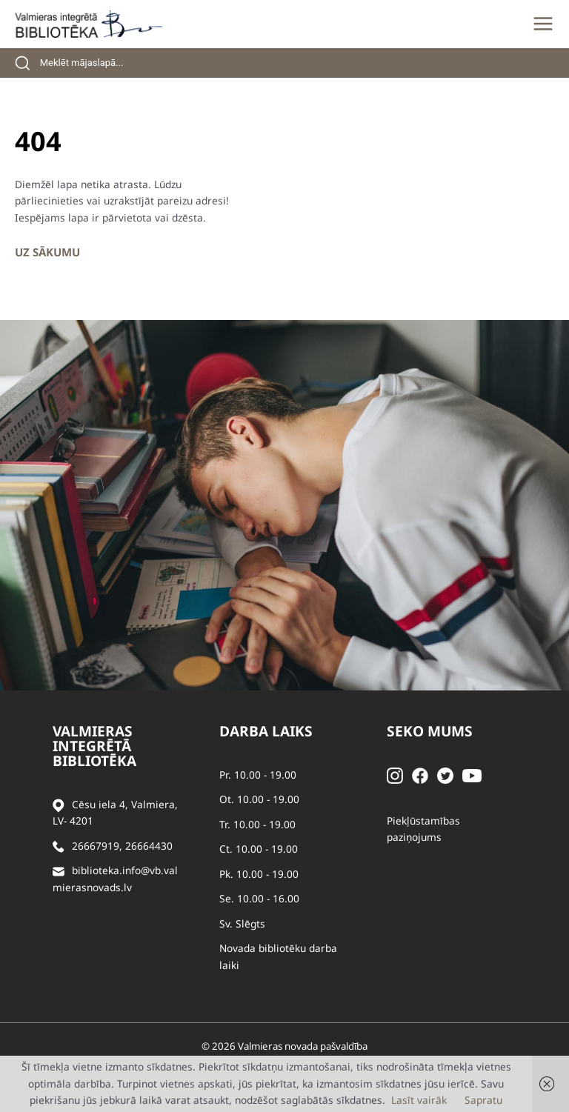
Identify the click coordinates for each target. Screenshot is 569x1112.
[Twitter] (445, 775)
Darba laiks (266, 731)
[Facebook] (420, 775)
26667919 (95, 846)
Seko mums (430, 731)
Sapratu (483, 1100)
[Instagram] (395, 775)
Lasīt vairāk (419, 1100)
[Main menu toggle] (543, 24)
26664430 (149, 846)
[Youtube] (472, 775)
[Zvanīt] (58, 846)
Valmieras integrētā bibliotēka (94, 746)
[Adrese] (58, 804)
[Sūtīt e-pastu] (58, 870)
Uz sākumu (47, 251)
